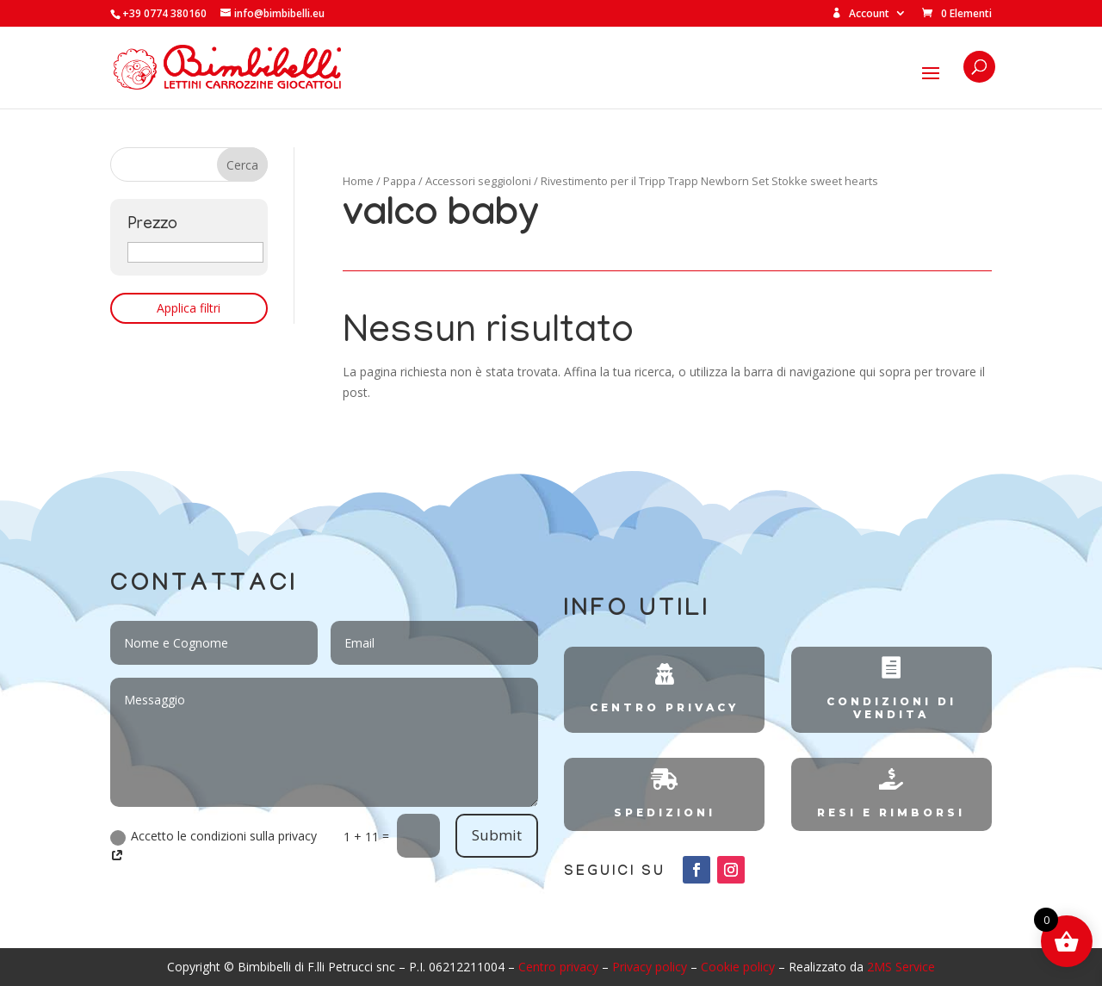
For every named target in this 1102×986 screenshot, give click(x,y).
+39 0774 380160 (164, 13)
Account (860, 14)
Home (358, 181)
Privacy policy (649, 966)
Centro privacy (558, 966)
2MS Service (901, 966)
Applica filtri (188, 308)
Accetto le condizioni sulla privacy (213, 846)
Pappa (399, 181)
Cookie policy (738, 966)
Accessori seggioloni (478, 181)
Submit (497, 835)
